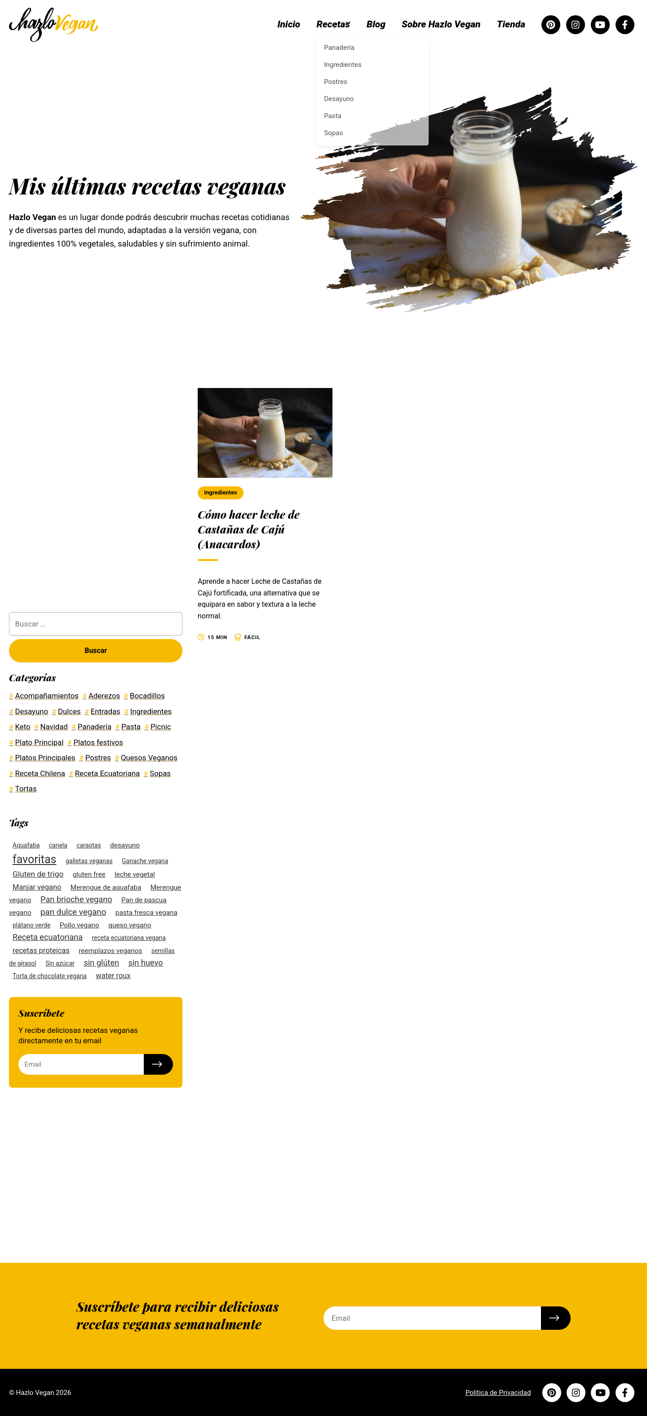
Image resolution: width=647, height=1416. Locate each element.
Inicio (311, 24)
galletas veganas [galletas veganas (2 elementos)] (89, 860)
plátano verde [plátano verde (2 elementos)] (31, 924)
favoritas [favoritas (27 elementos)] (35, 858)
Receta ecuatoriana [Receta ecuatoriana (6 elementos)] (48, 937)
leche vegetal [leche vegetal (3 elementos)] (135, 874)
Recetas (350, 24)
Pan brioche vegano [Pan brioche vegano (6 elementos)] (76, 899)
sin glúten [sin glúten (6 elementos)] (101, 962)
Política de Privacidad (498, 1392)
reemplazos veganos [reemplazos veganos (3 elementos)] (110, 950)
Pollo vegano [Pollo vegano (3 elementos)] (79, 925)
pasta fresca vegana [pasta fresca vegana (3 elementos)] (146, 912)
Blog (397, 24)
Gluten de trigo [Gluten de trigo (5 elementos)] (38, 873)
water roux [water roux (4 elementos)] (113, 975)
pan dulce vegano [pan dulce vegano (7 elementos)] (73, 912)
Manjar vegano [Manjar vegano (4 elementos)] (37, 886)
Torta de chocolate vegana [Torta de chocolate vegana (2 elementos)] (50, 975)
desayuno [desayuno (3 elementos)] (125, 845)
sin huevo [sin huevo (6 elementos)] (145, 962)
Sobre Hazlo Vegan (453, 24)
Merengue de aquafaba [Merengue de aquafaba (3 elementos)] (106, 887)
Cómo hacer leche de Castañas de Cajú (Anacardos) (251, 528)
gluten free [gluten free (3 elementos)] (89, 874)
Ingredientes (221, 492)
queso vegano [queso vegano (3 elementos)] (129, 925)
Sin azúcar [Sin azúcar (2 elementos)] (60, 962)
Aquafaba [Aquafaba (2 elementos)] (26, 844)
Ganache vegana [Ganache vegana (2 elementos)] (145, 860)
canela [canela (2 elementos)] (58, 844)
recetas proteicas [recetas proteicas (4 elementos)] (41, 950)
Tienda (513, 24)
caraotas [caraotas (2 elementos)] (88, 844)
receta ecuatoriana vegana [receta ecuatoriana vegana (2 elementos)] (129, 937)
